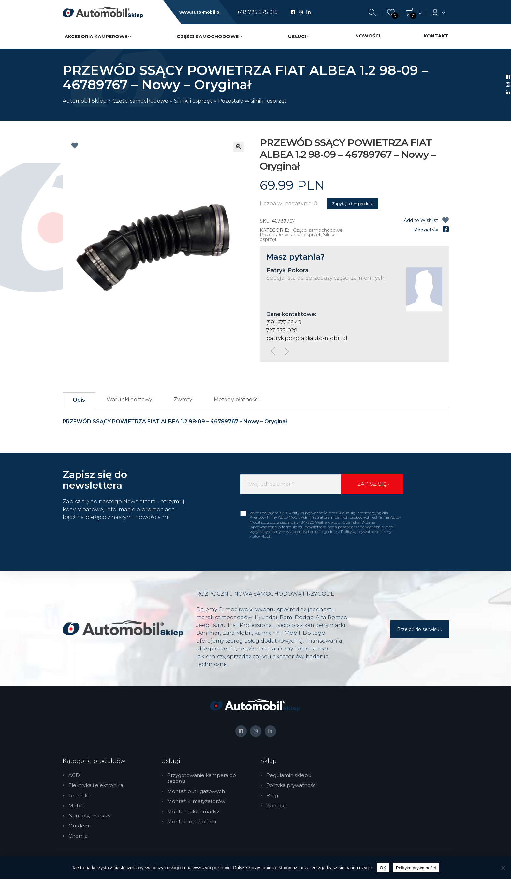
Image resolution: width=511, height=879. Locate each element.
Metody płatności (236, 399)
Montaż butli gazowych (196, 791)
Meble (76, 806)
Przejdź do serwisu (418, 629)
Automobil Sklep (85, 101)
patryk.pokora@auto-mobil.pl (306, 338)
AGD (74, 775)
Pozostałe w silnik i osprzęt (252, 101)
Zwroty (183, 399)
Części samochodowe (208, 36)
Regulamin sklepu (288, 775)
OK (383, 867)
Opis (79, 400)
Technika (79, 795)
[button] (238, 147)
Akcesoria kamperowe (96, 36)
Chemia (78, 836)
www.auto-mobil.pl (200, 12)
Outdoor (79, 826)
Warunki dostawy (129, 399)
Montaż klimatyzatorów (196, 801)
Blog (272, 795)
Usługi (297, 36)
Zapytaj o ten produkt (352, 203)
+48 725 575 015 (257, 12)
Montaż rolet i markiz (193, 811)
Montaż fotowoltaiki (191, 822)
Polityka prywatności (291, 785)
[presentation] (273, 351)
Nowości (367, 36)
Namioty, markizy (89, 816)
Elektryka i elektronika (95, 785)
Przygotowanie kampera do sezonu (201, 778)
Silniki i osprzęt (193, 101)
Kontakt (436, 36)
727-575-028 (282, 330)
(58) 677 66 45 (283, 323)
